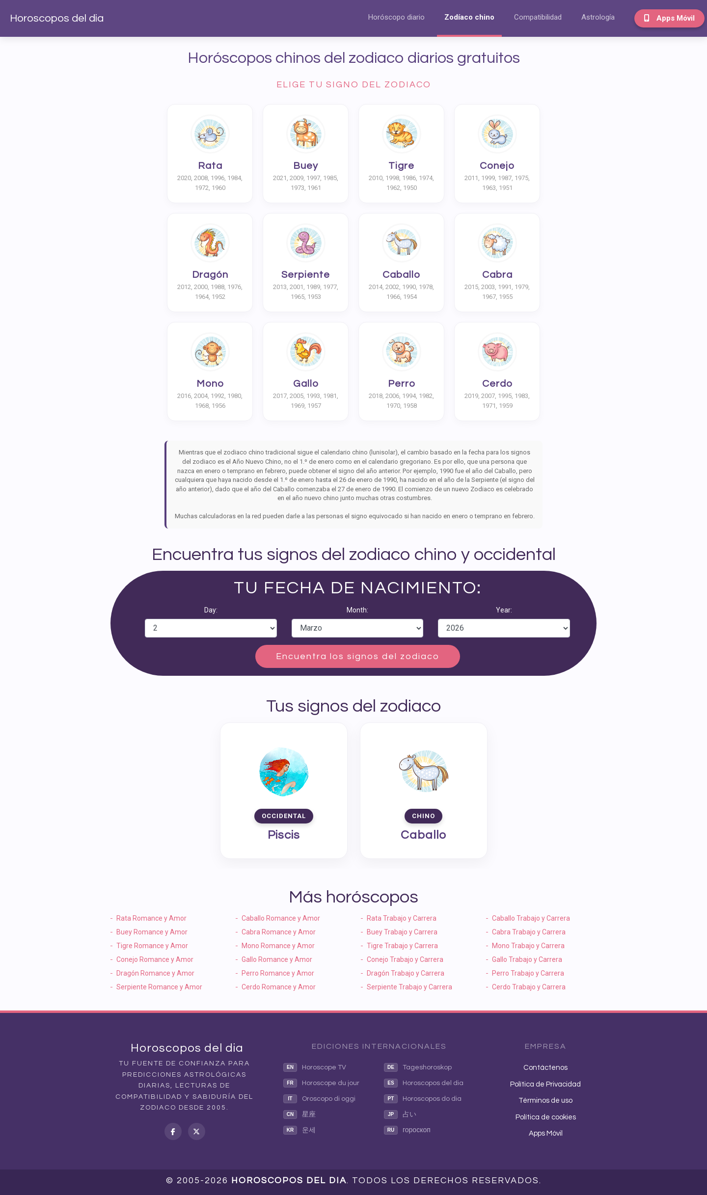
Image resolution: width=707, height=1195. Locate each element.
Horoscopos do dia (423, 1098)
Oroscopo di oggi (319, 1098)
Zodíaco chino (469, 17)
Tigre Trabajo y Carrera (402, 946)
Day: (211, 610)
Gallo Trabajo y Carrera (527, 959)
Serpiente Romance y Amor (159, 987)
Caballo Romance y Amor (281, 918)
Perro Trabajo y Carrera (528, 973)
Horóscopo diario (396, 17)
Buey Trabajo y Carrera (402, 932)
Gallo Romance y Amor (277, 959)
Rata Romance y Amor (151, 918)
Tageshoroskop (418, 1067)
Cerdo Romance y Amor (279, 987)
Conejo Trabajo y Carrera (405, 959)
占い (400, 1114)
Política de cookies (546, 1117)
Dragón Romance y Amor (155, 973)
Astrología (598, 17)
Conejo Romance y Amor (154, 959)
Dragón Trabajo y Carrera (405, 973)
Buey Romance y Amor (152, 932)
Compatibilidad (538, 17)
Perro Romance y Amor (278, 973)
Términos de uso (545, 1100)
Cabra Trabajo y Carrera (529, 932)
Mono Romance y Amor (278, 946)
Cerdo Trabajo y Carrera (529, 987)
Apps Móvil (669, 18)
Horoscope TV (314, 1067)
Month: (357, 610)
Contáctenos (545, 1067)
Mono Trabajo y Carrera (528, 946)
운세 (299, 1130)
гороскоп (407, 1130)
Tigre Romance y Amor (152, 946)
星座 (299, 1114)
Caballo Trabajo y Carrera (531, 918)
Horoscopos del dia (57, 18)
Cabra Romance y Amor (279, 932)
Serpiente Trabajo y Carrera (409, 987)
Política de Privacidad (545, 1084)
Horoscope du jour (321, 1083)
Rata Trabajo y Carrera (401, 918)
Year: (504, 610)
